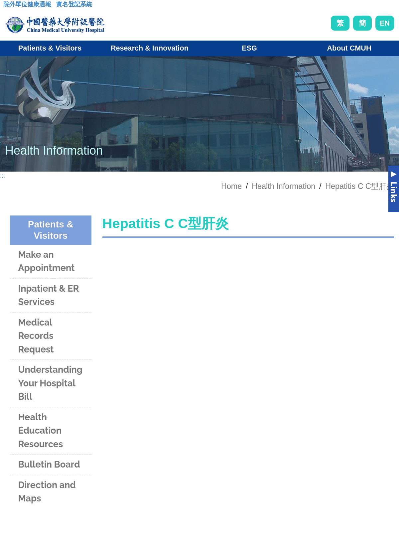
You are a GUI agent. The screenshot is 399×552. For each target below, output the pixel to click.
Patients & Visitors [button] (49, 48)
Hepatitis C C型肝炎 (359, 186)
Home (231, 186)
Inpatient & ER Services (48, 295)
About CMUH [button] (349, 48)
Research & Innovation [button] (150, 48)
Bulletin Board (49, 464)
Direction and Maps (46, 492)
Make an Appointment (46, 261)
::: (8, 6)
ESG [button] (249, 48)
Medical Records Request (36, 335)
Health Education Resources (40, 430)
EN (385, 23)
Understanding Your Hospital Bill (50, 383)
